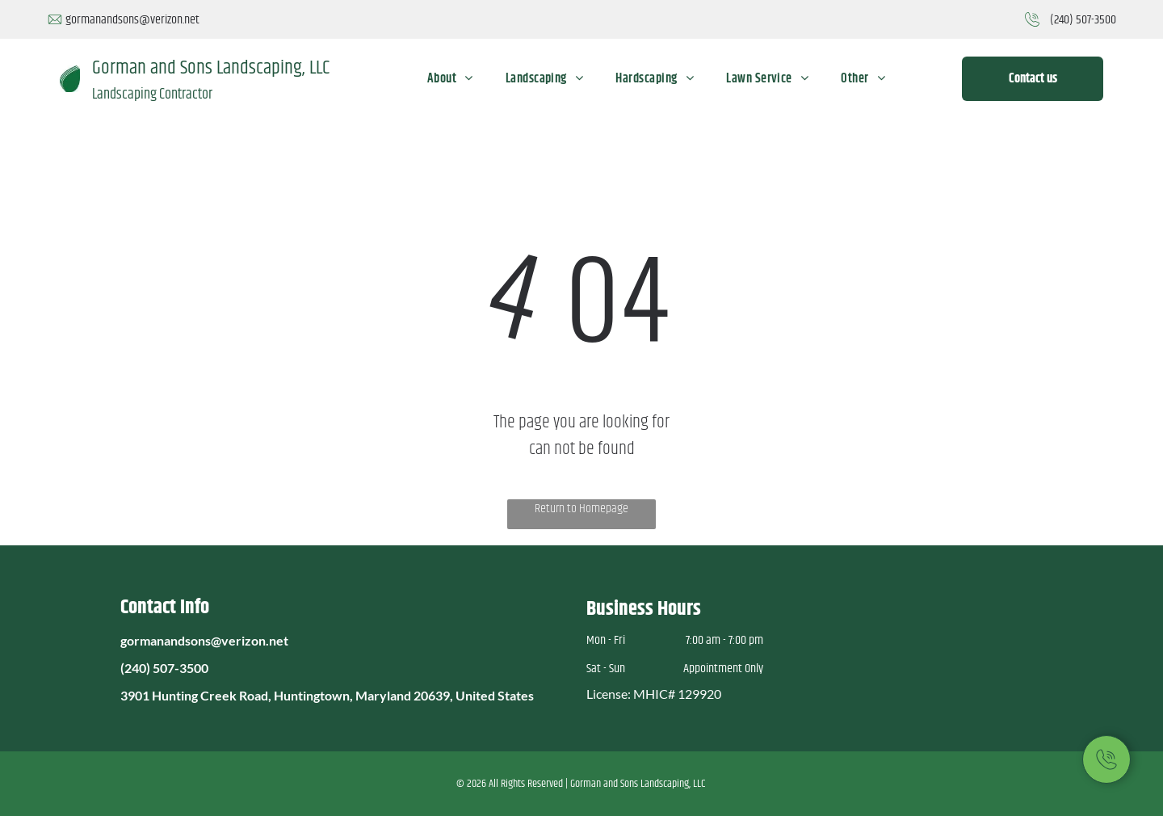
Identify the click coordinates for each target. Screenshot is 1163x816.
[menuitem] (450, 79)
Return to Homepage (581, 509)
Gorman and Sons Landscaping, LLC (211, 67)
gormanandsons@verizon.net (132, 20)
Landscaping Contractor (152, 94)
